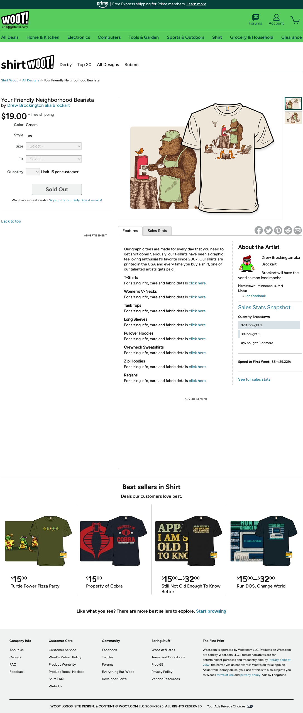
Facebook (109, 650)
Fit (20, 159)
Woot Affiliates (163, 650)
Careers (15, 657)
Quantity (15, 172)
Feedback (17, 672)
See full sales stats (254, 379)
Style (18, 135)
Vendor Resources (166, 679)
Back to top (11, 221)
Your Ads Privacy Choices (226, 706)
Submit (131, 64)
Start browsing (211, 611)
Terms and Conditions (168, 657)
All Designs (108, 64)
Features (130, 230)
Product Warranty (62, 664)
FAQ (12, 664)
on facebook (256, 296)
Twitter (107, 657)
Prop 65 (157, 664)
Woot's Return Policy (65, 657)
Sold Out (57, 189)
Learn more (196, 4)
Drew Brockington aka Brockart (38, 105)
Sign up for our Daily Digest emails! (75, 200)
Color (18, 124)
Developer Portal (114, 679)
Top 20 (84, 64)
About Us (16, 650)
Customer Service (62, 650)
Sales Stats (157, 230)
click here (197, 283)
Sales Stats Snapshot (264, 307)
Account (276, 20)
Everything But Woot (118, 672)
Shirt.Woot (27, 62)
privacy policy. (250, 675)
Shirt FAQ (56, 679)
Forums (255, 20)
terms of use (225, 675)
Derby (66, 64)
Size (19, 146)
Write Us (55, 686)
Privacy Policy (162, 672)
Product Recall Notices (66, 672)
